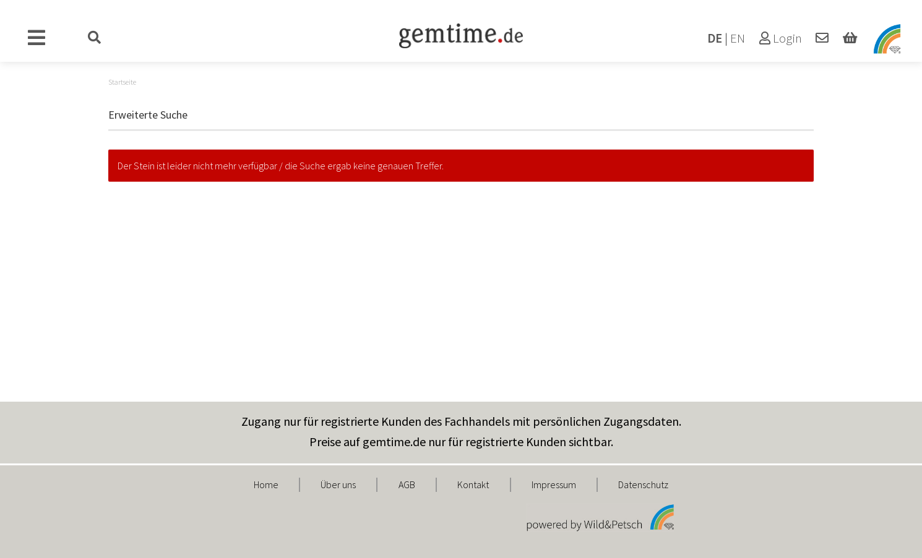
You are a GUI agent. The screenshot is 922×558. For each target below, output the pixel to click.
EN (737, 38)
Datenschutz (643, 484)
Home (266, 484)
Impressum (554, 484)
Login (780, 38)
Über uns (338, 484)
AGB (407, 484)
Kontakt (473, 484)
